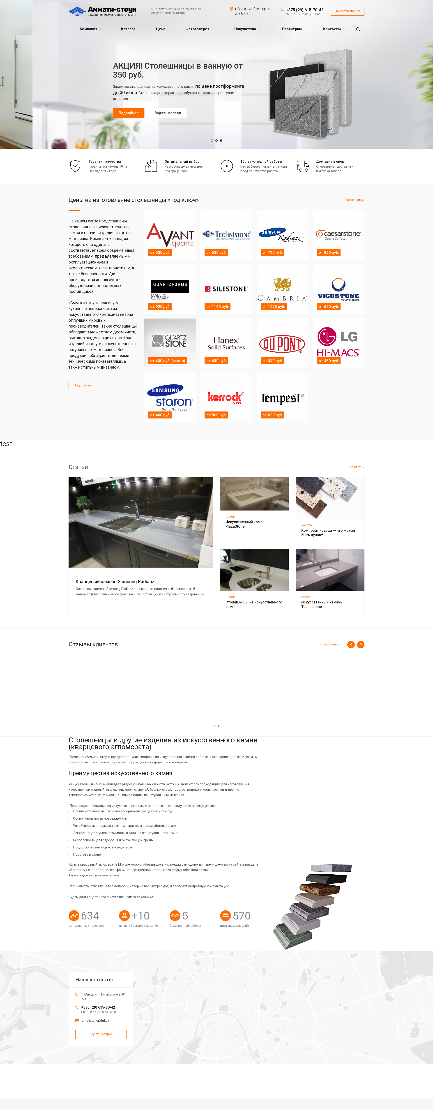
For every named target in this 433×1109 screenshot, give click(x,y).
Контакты (332, 29)
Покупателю (247, 29)
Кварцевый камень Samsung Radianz (115, 581)
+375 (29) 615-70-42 (304, 9)
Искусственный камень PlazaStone (246, 524)
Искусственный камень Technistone (321, 604)
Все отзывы (329, 644)
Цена (160, 29)
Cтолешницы (354, 200)
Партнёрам (292, 29)
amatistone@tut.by (95, 1020)
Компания (90, 29)
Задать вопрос (135, 106)
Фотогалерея (197, 29)
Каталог (130, 29)
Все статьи (356, 467)
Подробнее (96, 106)
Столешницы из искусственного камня (254, 604)
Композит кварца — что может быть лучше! (328, 532)
